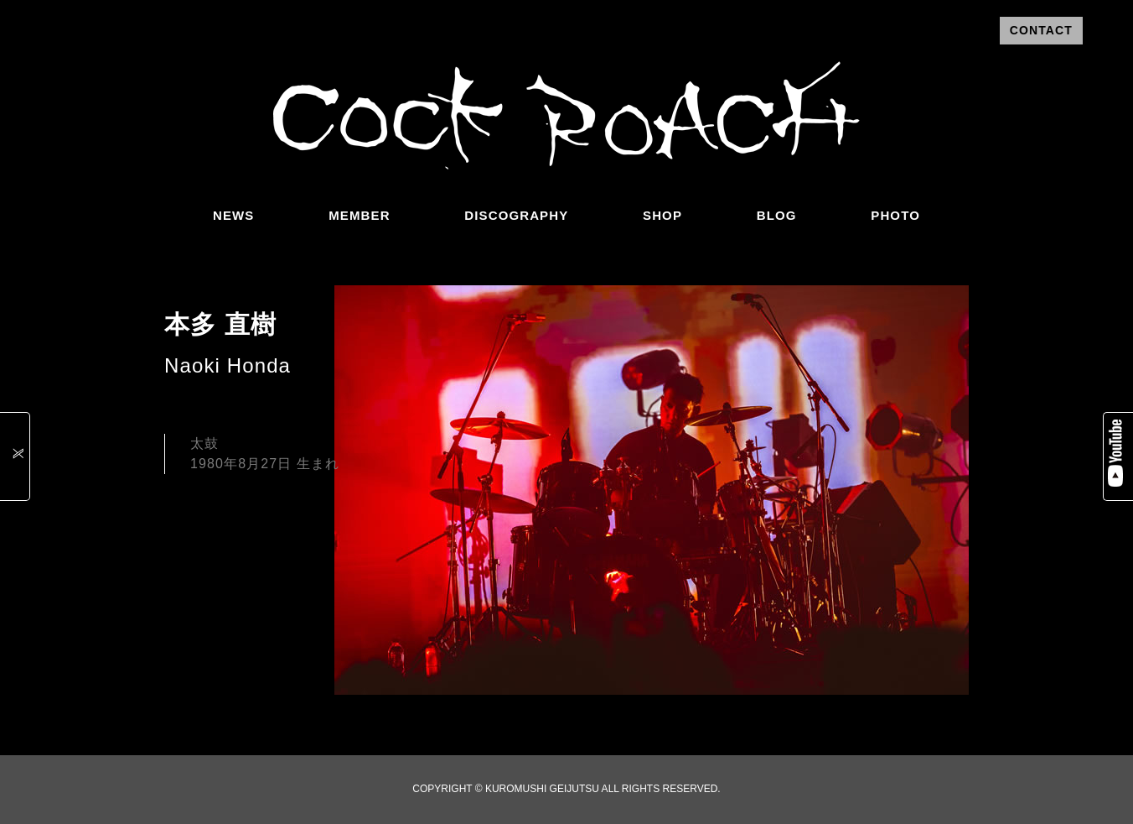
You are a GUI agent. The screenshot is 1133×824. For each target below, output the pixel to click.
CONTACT (1041, 30)
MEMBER (359, 215)
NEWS (233, 215)
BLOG (777, 215)
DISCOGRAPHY (516, 215)
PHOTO (895, 215)
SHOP (662, 215)
